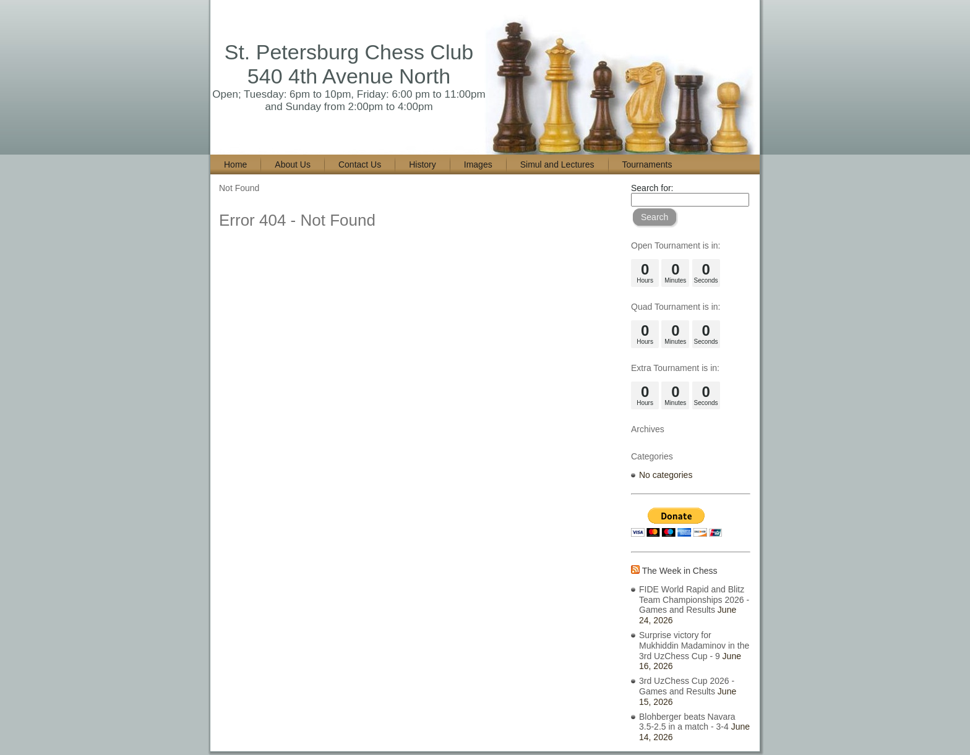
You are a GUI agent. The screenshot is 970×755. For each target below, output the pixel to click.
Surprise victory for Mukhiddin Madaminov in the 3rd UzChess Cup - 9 (694, 645)
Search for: (652, 188)
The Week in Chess (680, 571)
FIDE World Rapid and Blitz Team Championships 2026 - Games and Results (694, 599)
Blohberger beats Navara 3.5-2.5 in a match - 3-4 (687, 722)
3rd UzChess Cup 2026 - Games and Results (686, 686)
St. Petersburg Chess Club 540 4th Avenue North (349, 64)
